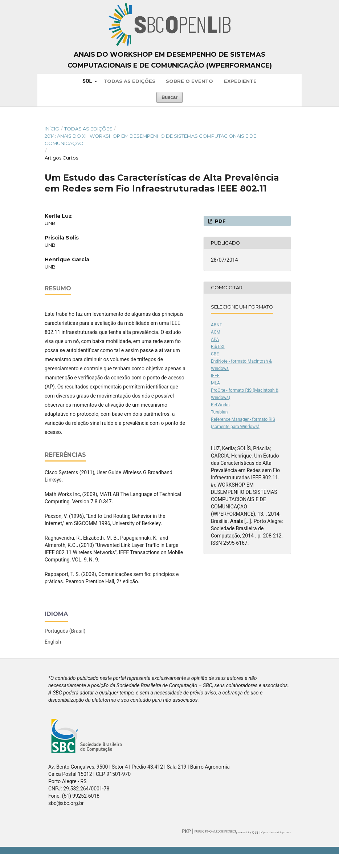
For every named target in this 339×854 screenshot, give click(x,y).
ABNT (216, 324)
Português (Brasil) (65, 631)
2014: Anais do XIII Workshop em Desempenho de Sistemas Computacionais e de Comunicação (150, 139)
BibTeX (218, 346)
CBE (215, 353)
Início (52, 129)
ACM (215, 332)
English (53, 642)
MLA (215, 383)
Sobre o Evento (189, 81)
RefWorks (220, 404)
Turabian (219, 412)
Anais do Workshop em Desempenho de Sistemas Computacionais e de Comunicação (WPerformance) (170, 60)
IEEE (215, 375)
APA (215, 339)
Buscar (169, 97)
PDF (219, 221)
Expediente (240, 81)
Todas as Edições (129, 81)
